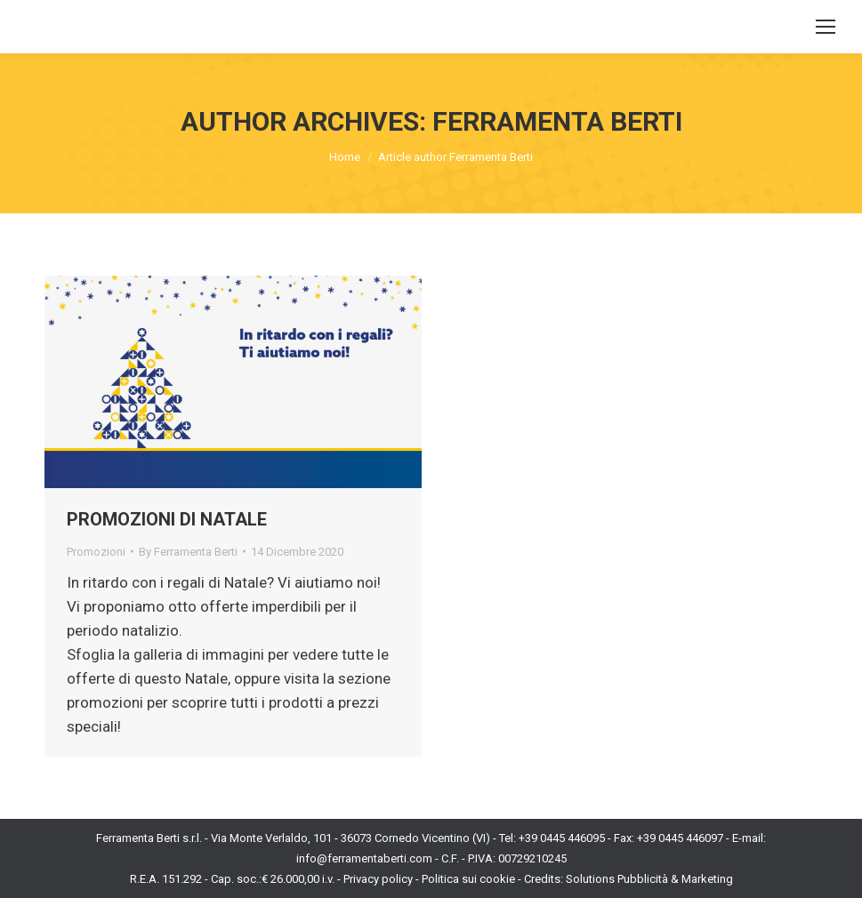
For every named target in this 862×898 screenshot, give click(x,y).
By (188, 551)
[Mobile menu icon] (825, 26)
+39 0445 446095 (562, 838)
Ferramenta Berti (557, 121)
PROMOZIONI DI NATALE (167, 519)
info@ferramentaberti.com (364, 858)
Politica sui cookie (468, 879)
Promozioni (96, 551)
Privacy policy (378, 879)
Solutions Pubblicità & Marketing (649, 879)
